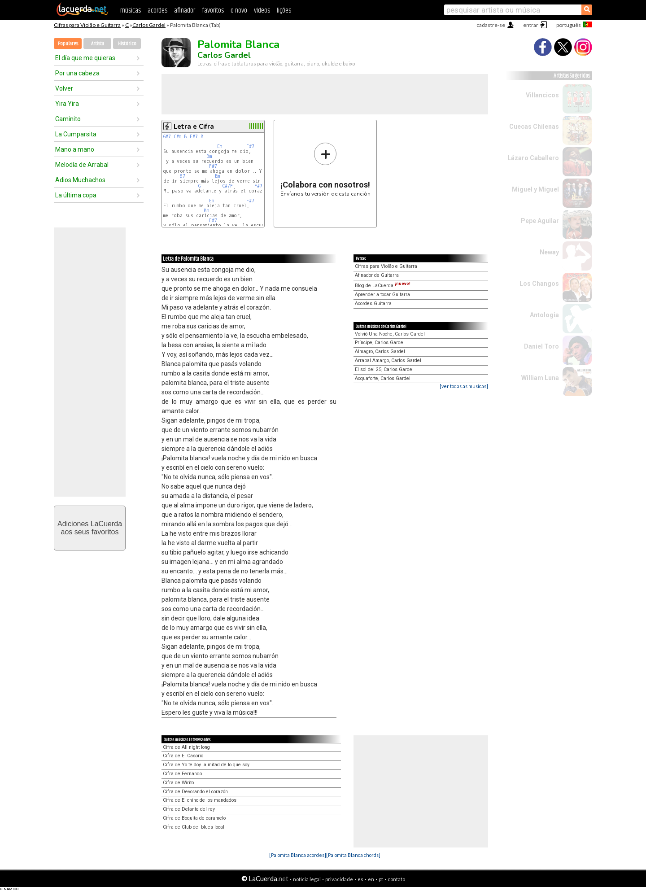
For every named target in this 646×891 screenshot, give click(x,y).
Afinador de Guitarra (377, 275)
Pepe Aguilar (540, 220)
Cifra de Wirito (178, 783)
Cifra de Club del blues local (193, 827)
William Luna (540, 377)
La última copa (75, 195)
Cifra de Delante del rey (189, 809)
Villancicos (542, 95)
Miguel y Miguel (535, 189)
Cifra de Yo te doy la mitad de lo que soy (206, 765)
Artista (97, 43)
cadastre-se (490, 25)
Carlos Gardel (149, 25)
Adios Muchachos (80, 179)
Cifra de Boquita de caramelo (194, 818)
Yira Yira (67, 103)
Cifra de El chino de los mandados (199, 800)
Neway (549, 252)
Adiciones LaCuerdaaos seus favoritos (89, 528)
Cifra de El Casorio (183, 756)
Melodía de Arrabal (82, 164)
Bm (209, 156)
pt (381, 879)
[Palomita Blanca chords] (353, 855)
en (371, 879)
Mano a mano (74, 149)
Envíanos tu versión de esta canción (325, 169)
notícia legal (307, 879)
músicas (130, 10)
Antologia (544, 315)
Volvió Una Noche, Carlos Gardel (390, 334)
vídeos (262, 10)
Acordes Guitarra (373, 303)
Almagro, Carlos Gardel (380, 351)
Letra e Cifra (194, 126)
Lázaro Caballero (533, 158)
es (360, 879)
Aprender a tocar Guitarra (382, 294)
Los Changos (539, 283)
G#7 (167, 137)
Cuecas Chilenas (534, 126)
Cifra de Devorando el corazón (195, 792)
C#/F (227, 186)
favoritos (213, 10)
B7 (182, 176)
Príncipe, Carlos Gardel (380, 342)
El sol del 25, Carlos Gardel (384, 369)
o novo (239, 10)
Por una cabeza (77, 73)
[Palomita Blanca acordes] (297, 855)
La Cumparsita (75, 134)
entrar (530, 25)
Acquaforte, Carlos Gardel (382, 378)
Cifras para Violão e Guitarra (87, 25)
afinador (184, 10)
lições (284, 10)
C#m (177, 137)
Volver (64, 88)
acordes (157, 10)
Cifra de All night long (186, 747)
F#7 (194, 137)
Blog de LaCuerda (382, 285)
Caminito (68, 118)
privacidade (339, 879)
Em (219, 146)
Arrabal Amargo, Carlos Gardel (388, 360)
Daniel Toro (541, 346)
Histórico (127, 43)
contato (396, 879)
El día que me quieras (85, 57)
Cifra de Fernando (182, 774)
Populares (68, 43)
